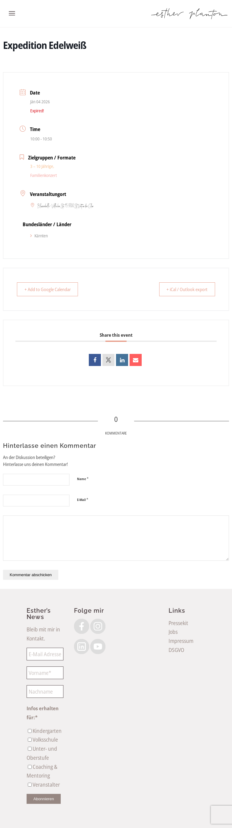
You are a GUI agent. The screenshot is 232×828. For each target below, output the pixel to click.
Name (83, 478)
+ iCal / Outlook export (185, 289)
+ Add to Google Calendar (49, 289)
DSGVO (176, 649)
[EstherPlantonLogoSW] (189, 13)
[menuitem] (12, 13)
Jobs (173, 631)
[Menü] (12, 13)
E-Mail (82, 499)
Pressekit (178, 623)
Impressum (181, 640)
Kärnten (39, 236)
